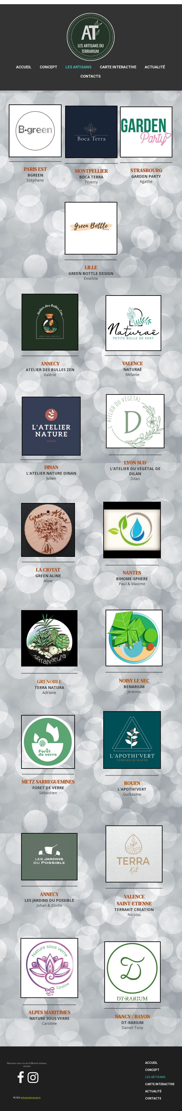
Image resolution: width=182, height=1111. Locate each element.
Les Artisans (79, 67)
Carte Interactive (118, 67)
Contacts (90, 76)
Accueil (23, 67)
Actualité (155, 67)
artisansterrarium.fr (31, 1098)
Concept (48, 67)
